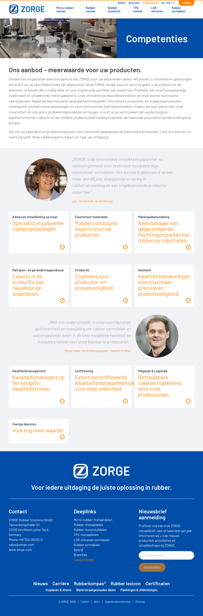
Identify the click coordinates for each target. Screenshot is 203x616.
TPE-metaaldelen (86, 535)
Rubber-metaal (91, 9)
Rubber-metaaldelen (88, 525)
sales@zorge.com (21, 545)
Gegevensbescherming (117, 602)
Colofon (84, 602)
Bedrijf (121, 2)
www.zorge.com (20, 549)
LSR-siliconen (157, 9)
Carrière (61, 583)
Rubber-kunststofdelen (90, 530)
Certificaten (158, 583)
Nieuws (40, 583)
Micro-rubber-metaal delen (93, 520)
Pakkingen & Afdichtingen (139, 590)
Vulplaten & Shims (58, 590)
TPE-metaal (137, 9)
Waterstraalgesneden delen (96, 590)
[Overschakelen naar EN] (168, 3)
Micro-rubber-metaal (65, 9)
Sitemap (140, 602)
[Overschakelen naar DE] (163, 3)
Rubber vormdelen (178, 9)
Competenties (150, 2)
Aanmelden (152, 567)
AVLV (97, 602)
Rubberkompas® (90, 583)
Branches (134, 2)
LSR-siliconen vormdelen (92, 540)
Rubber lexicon (126, 583)
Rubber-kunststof (114, 9)
